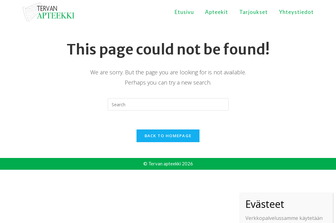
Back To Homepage (168, 135)
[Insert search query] (168, 104)
